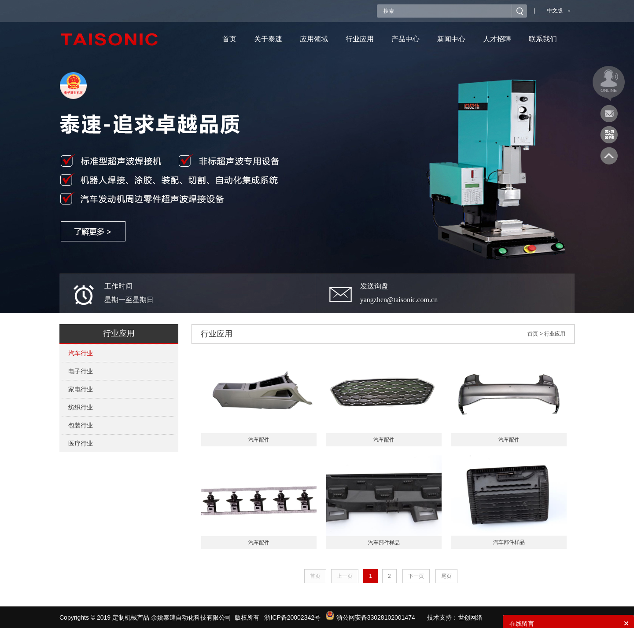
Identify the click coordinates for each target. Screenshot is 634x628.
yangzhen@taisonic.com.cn (399, 299)
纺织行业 (80, 407)
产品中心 (405, 39)
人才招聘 (497, 39)
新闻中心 (451, 39)
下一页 (416, 576)
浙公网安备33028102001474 (370, 617)
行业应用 (360, 39)
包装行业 (80, 425)
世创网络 (470, 617)
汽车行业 (80, 353)
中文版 (555, 10)
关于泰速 (268, 39)
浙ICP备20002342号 (292, 617)
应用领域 (314, 39)
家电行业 (80, 389)
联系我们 (543, 39)
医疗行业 (80, 443)
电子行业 (80, 371)
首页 (229, 39)
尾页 (446, 576)
